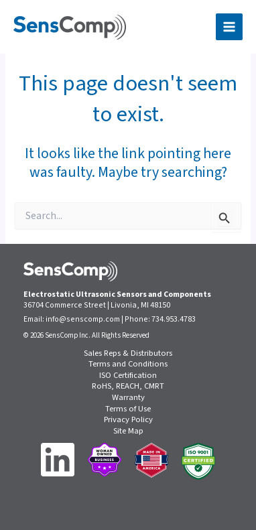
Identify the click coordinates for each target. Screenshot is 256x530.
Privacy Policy (128, 419)
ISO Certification (128, 375)
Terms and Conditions (128, 364)
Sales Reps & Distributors (128, 353)
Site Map (128, 431)
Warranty (128, 397)
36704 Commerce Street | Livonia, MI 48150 (96, 305)
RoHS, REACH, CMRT (128, 386)
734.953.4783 (173, 319)
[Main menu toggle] (229, 26)
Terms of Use (128, 409)
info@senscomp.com (83, 319)
